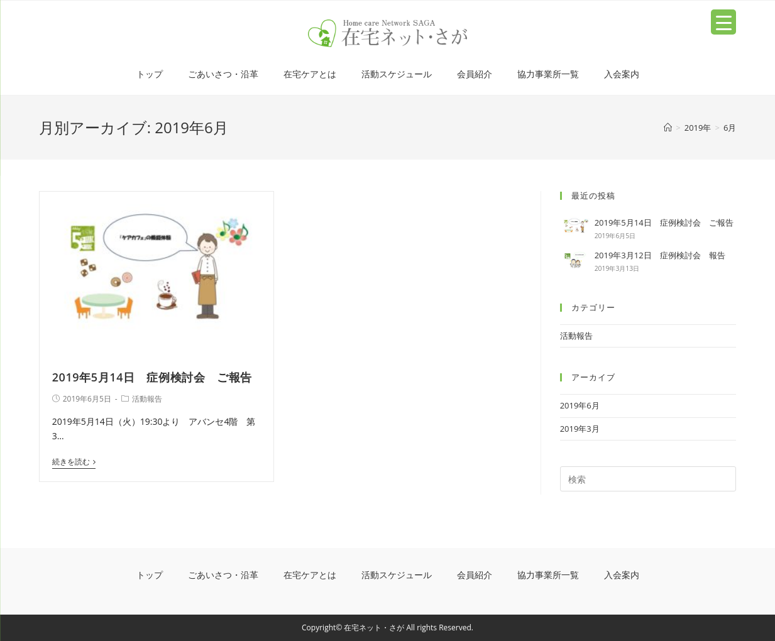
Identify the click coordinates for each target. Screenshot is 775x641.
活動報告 (147, 398)
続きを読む (74, 462)
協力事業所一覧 (548, 74)
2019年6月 (580, 405)
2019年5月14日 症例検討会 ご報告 (152, 377)
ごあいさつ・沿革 (223, 74)
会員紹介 (474, 74)
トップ (149, 74)
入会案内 (621, 74)
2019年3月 (580, 428)
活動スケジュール (396, 74)
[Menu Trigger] (723, 22)
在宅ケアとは (309, 74)
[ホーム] (668, 127)
